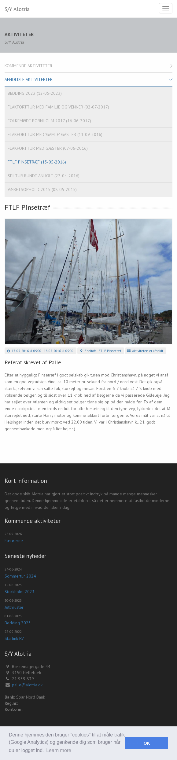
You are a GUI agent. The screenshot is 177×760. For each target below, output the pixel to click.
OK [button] (146, 743)
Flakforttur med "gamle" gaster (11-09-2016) (55, 134)
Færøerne (14, 540)
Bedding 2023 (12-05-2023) (35, 93)
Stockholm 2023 (20, 591)
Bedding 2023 (18, 623)
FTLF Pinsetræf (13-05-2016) (37, 162)
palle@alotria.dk (27, 685)
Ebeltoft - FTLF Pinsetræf (100, 351)
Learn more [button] (58, 750)
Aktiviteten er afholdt (145, 351)
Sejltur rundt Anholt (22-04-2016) (43, 175)
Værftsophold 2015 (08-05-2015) (42, 189)
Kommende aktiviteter (28, 65)
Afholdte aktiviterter (29, 79)
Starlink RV (14, 638)
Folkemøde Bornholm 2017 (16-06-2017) (49, 120)
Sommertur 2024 (20, 576)
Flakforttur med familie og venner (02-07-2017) (58, 107)
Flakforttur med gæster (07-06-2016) (48, 148)
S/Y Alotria (17, 9)
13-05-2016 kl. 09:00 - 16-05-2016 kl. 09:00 (39, 351)
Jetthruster (14, 607)
